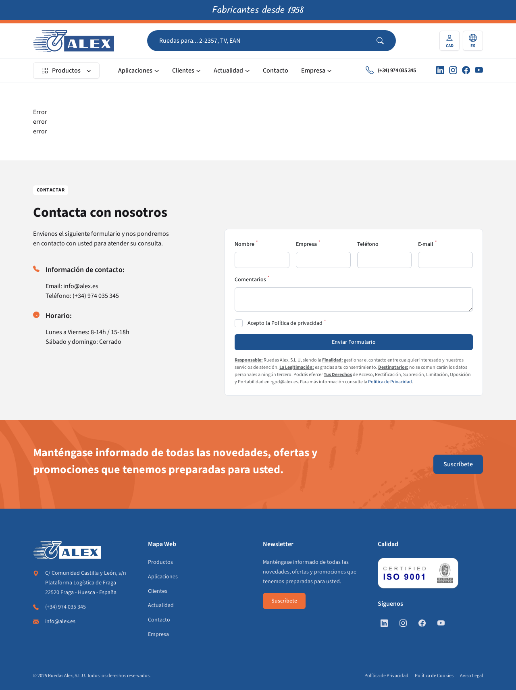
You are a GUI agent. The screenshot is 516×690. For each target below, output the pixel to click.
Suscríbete (458, 464)
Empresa (313, 70)
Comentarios (250, 280)
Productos (61, 70)
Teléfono (368, 244)
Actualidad (228, 70)
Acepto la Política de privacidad (285, 323)
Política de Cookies (434, 675)
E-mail (425, 244)
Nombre (244, 244)
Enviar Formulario (354, 342)
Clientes (183, 70)
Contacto (275, 70)
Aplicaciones (135, 70)
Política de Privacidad (390, 381)
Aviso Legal (471, 675)
